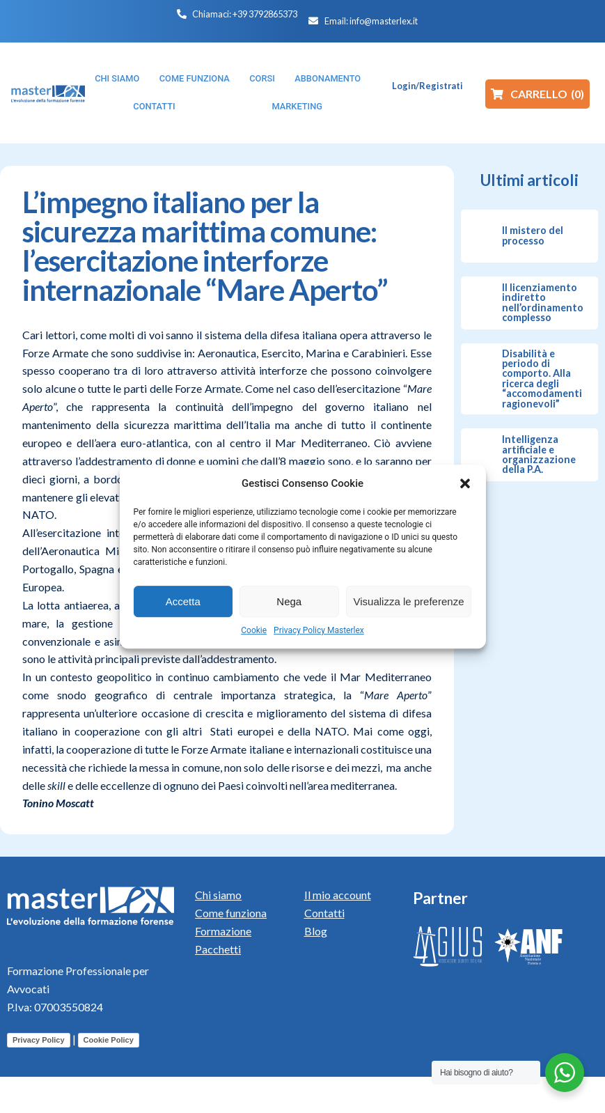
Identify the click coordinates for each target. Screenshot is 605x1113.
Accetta (183, 601)
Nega (288, 601)
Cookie (254, 630)
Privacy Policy (39, 1040)
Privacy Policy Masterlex (319, 630)
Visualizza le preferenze (409, 601)
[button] (465, 483)
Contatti (324, 912)
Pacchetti (218, 949)
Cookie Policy (109, 1040)
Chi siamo (218, 894)
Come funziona (231, 912)
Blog (315, 930)
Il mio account (337, 894)
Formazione (223, 930)
